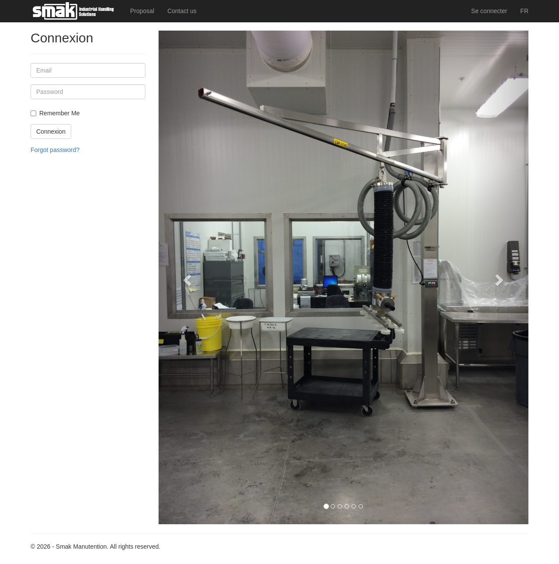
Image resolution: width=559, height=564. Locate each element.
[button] (186, 277)
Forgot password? (55, 149)
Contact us (182, 10)
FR (524, 10)
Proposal (142, 10)
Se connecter (489, 10)
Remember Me (59, 113)
